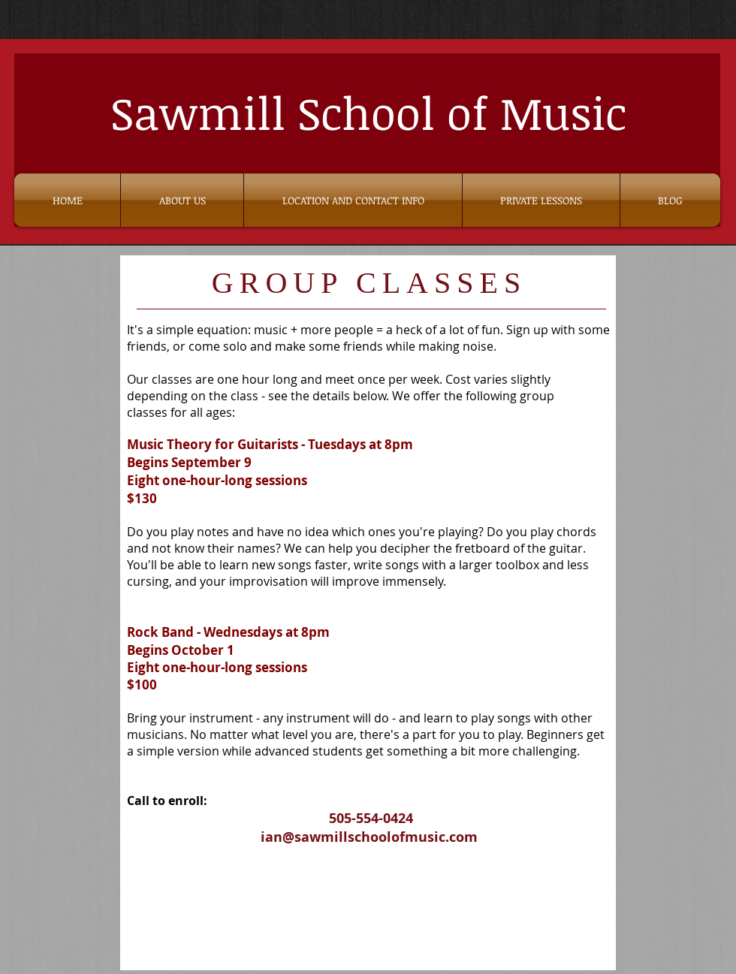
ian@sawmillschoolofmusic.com (369, 837)
